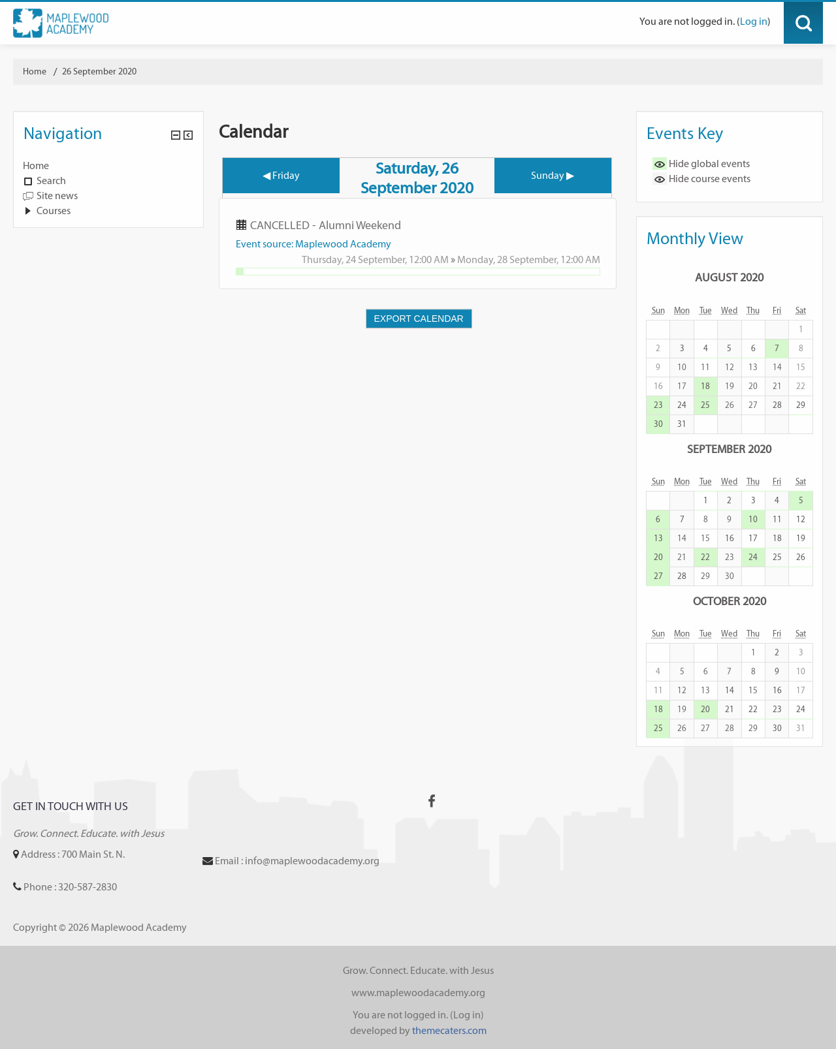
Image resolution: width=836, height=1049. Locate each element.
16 (729, 538)
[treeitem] (108, 165)
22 (705, 557)
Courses (54, 210)
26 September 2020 (99, 71)
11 (777, 519)
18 (705, 386)
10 (753, 519)
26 (800, 557)
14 (729, 690)
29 (800, 405)
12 (800, 519)
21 (729, 709)
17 (753, 538)
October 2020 (729, 601)
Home (36, 165)
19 (800, 538)
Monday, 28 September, (508, 259)
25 (705, 405)
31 (681, 424)
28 (777, 405)
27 (658, 576)
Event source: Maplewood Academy (313, 244)
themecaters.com (449, 1030)
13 (658, 538)
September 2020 (729, 449)
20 (658, 557)
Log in (753, 21)
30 (658, 424)
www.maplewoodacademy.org (418, 992)
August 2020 (729, 277)
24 (681, 405)
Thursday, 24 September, (355, 259)
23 (658, 405)
